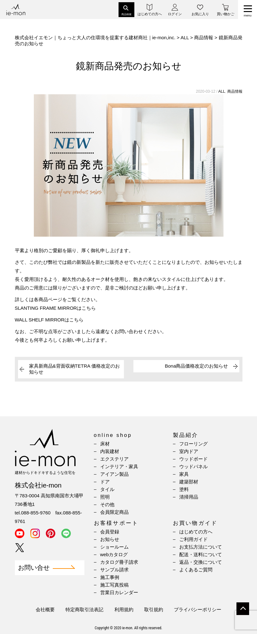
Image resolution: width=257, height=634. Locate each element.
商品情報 (234, 91)
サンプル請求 (114, 569)
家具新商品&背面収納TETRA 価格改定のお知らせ (74, 369)
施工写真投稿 (114, 584)
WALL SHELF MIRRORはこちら (49, 319)
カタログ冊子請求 (119, 562)
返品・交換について (200, 562)
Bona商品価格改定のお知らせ (196, 366)
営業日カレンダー (119, 592)
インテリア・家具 (119, 466)
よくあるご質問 (195, 569)
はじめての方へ (195, 531)
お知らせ (109, 539)
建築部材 (188, 481)
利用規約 (123, 609)
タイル (107, 489)
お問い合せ (34, 567)
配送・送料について (200, 554)
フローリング (193, 443)
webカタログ (114, 554)
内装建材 (109, 451)
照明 (105, 497)
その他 (107, 504)
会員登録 (109, 531)
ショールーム (114, 547)
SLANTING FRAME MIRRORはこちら (55, 308)
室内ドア (188, 451)
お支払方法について (200, 547)
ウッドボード (193, 459)
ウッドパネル (193, 466)
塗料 (184, 489)
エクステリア (114, 459)
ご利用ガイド (193, 539)
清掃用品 (188, 497)
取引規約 (153, 609)
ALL (221, 91)
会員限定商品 (114, 512)
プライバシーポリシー (197, 609)
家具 (184, 474)
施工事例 (109, 577)
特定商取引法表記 (84, 609)
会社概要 (45, 609)
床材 (105, 443)
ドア (105, 481)
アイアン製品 (114, 474)
